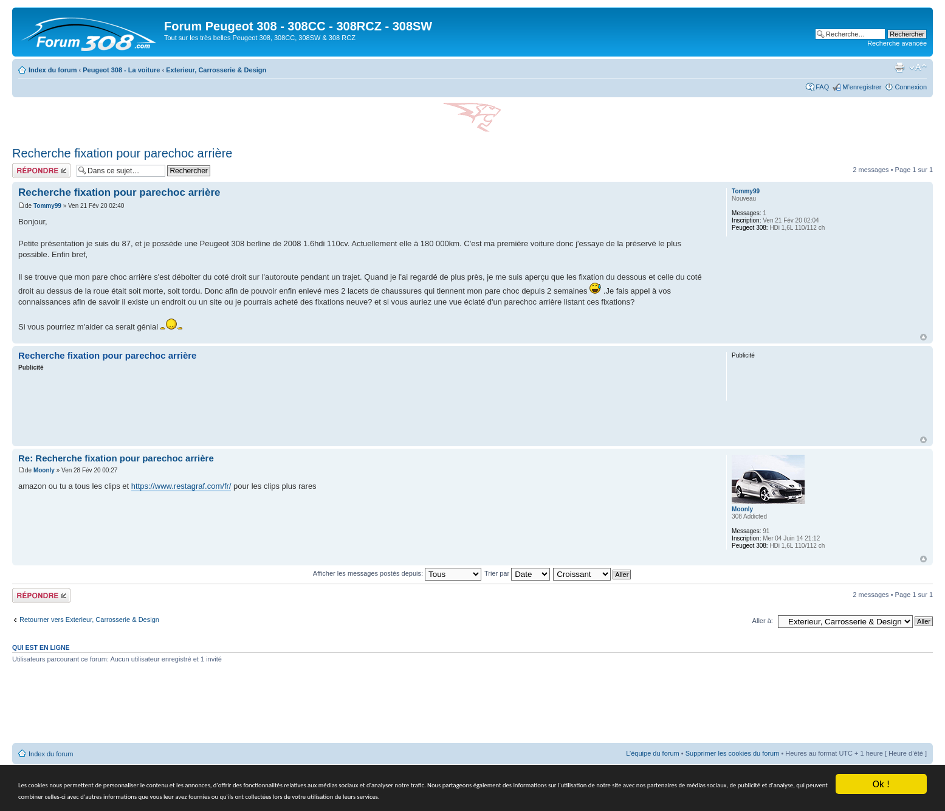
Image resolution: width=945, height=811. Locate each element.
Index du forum (53, 70)
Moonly (44, 470)
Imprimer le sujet (899, 67)
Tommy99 (47, 205)
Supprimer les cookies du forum (733, 753)
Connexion (911, 87)
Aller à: (762, 620)
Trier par (517, 573)
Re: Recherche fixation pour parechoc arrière (116, 458)
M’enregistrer (861, 87)
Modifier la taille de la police (918, 67)
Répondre (41, 170)
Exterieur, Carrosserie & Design (216, 70)
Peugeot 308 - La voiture (121, 70)
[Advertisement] (363, 405)
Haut (923, 337)
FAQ (822, 87)
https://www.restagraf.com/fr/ (181, 486)
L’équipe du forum (652, 753)
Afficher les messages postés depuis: (397, 573)
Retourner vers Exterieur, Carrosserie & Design (89, 619)
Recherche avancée (897, 43)
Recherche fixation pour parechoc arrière (122, 153)
